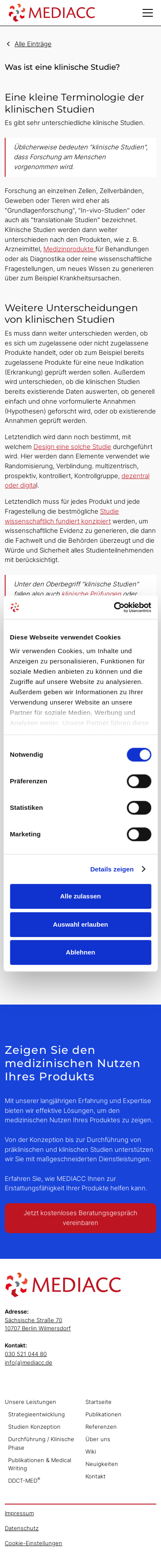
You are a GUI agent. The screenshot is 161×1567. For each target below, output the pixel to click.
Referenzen (101, 1426)
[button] (147, 13)
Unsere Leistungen (30, 1401)
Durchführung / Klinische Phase (41, 1443)
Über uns (97, 1439)
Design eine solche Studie (72, 447)
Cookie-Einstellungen (33, 1543)
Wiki (90, 1451)
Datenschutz (22, 1528)
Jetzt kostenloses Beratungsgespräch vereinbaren (80, 1218)
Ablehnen (80, 952)
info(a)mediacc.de (28, 1362)
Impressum (19, 1513)
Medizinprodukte (69, 249)
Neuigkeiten (101, 1463)
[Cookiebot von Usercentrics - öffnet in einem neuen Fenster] (114, 607)
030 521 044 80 (26, 1353)
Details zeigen (112, 869)
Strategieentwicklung (36, 1414)
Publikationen (103, 1414)
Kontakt (95, 1476)
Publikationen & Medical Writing (39, 1464)
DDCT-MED (24, 1480)
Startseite (98, 1401)
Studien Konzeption (34, 1426)
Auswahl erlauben (80, 924)
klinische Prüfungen (91, 594)
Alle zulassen (80, 896)
